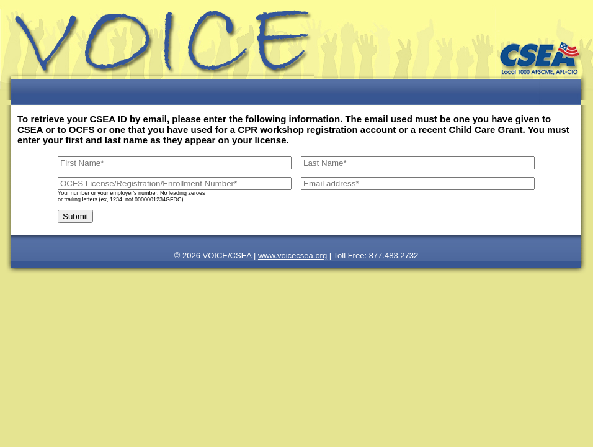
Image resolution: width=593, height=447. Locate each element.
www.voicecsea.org (292, 255)
